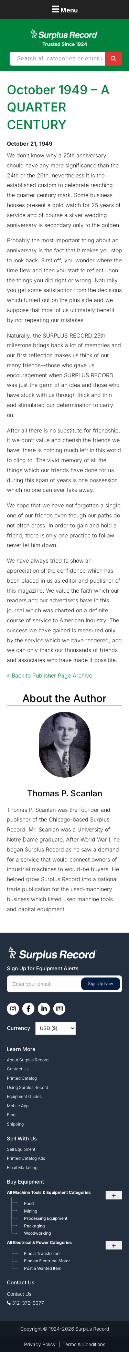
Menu (64, 9)
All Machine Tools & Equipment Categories (49, 1192)
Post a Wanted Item (43, 1268)
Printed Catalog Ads (26, 1158)
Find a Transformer (42, 1253)
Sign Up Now (100, 983)
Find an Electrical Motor (47, 1260)
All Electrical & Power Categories (39, 1242)
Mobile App (18, 1105)
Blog (11, 1114)
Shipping (15, 1124)
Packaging (34, 1225)
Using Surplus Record (27, 1087)
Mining (30, 1211)
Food (29, 1203)
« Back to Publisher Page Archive (49, 675)
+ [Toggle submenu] (114, 1195)
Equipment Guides (24, 1096)
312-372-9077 (28, 1303)
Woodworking (37, 1233)
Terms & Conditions (84, 1344)
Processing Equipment (45, 1218)
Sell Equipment (21, 1149)
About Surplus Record (28, 1059)
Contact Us (18, 1068)
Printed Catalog (22, 1078)
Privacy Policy (40, 1344)
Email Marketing (22, 1167)
